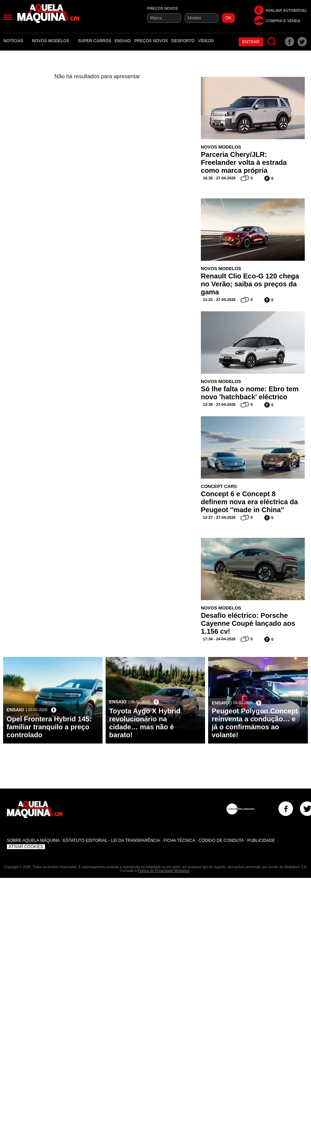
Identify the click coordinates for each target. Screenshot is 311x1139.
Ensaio (123, 40)
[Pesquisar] (272, 42)
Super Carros (95, 40)
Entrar (250, 41)
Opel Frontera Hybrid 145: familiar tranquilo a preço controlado (49, 727)
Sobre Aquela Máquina (33, 840)
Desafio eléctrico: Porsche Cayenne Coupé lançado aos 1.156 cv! (248, 623)
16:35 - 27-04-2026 (219, 178)
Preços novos (151, 40)
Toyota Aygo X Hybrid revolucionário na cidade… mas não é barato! (144, 723)
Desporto (183, 40)
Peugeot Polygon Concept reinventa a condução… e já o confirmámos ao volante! (255, 723)
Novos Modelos (53, 40)
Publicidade (261, 840)
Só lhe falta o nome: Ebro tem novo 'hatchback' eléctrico (250, 393)
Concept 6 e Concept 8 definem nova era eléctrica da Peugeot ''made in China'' (249, 502)
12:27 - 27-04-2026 (219, 517)
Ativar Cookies (26, 846)
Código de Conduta (220, 840)
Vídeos (206, 40)
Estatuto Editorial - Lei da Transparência (111, 840)
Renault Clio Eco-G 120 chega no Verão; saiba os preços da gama (250, 284)
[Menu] (7, 17)
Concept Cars (219, 486)
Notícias (15, 40)
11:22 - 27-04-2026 (219, 299)
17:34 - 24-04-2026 (219, 639)
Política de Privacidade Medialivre (164, 871)
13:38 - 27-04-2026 (219, 404)
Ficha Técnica (179, 840)
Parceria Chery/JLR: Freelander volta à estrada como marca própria (244, 162)
